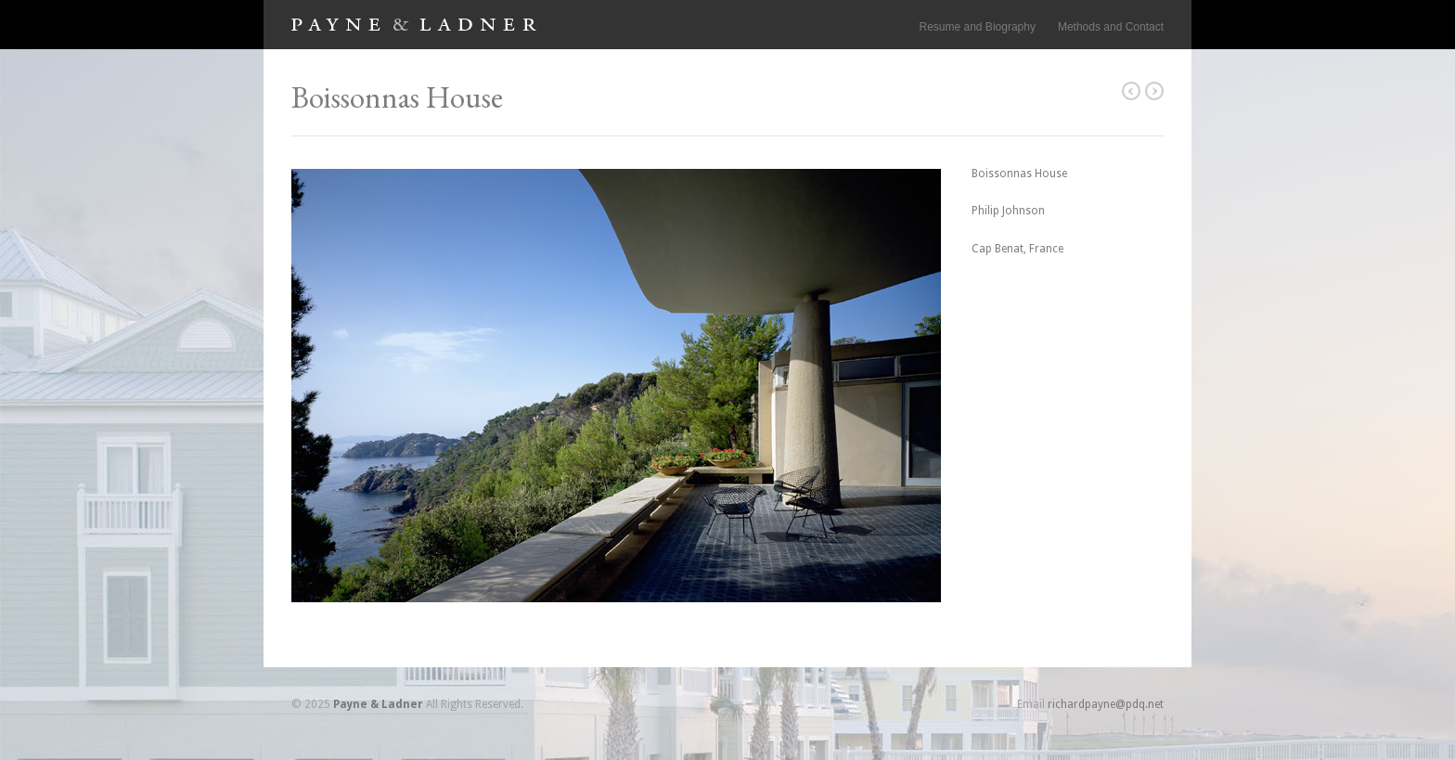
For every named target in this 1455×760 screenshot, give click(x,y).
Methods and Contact (1111, 26)
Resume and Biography (978, 26)
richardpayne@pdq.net (1106, 704)
